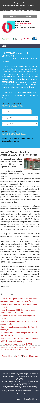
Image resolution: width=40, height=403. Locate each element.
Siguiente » (35, 356)
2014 (9, 138)
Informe (22, 138)
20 (30, 356)
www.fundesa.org (31, 387)
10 (24, 356)
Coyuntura (29, 138)
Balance (10, 141)
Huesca (4, 138)
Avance (16, 141)
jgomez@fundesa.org (14, 387)
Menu (4, 46)
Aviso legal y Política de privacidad (13, 391)
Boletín (4, 141)
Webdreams (35, 399)
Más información (11, 16)
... (11, 356)
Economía (15, 138)
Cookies (28, 391)
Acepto (28, 16)
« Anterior (4, 356)
